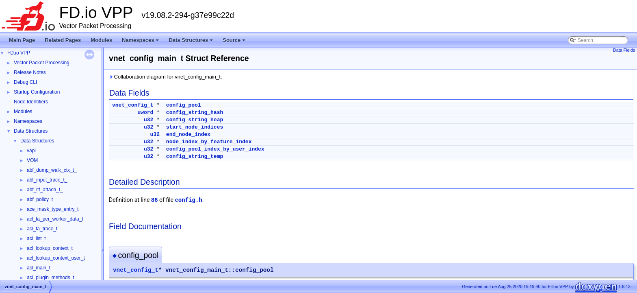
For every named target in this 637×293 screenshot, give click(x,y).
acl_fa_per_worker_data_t (55, 219)
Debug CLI (25, 82)
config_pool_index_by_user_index (215, 149)
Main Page (22, 40)
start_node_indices (194, 127)
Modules (101, 40)
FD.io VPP (18, 53)
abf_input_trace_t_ (47, 180)
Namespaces (141, 42)
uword (145, 112)
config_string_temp (194, 156)
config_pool (183, 105)
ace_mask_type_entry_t (52, 209)
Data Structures (191, 42)
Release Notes (30, 72)
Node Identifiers (31, 102)
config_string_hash (194, 112)
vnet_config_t (132, 105)
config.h (188, 200)
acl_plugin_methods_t (50, 277)
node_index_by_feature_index (209, 142)
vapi (31, 150)
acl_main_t (38, 268)
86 (154, 200)
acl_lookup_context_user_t (56, 258)
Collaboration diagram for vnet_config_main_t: (165, 77)
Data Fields (624, 50)
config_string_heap (194, 120)
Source (235, 42)
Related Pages (63, 40)
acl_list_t (36, 238)
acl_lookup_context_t (50, 248)
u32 (148, 120)
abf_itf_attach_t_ (45, 189)
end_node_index (188, 134)
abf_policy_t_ (41, 199)
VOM (32, 160)
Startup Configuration (37, 92)
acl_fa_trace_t (42, 229)
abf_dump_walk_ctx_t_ (52, 170)
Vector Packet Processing (41, 63)
